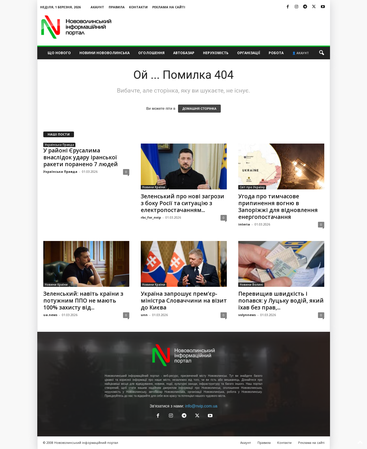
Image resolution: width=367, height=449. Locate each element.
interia (244, 224)
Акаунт (97, 7)
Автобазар (183, 52)
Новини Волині (251, 285)
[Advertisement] (225, 27)
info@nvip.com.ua (201, 406)
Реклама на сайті (168, 7)
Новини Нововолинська (104, 52)
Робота (276, 52)
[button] (321, 53)
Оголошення (151, 52)
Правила (117, 7)
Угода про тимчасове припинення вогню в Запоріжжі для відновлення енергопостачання (278, 207)
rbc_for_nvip (151, 217)
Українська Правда (59, 145)
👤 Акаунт (300, 53)
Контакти (138, 7)
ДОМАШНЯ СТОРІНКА (199, 108)
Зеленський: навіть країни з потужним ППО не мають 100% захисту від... (83, 300)
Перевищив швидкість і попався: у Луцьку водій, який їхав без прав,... (281, 300)
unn (144, 315)
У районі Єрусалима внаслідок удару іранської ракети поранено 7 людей (80, 157)
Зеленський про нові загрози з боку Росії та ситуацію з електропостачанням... (182, 203)
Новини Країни (153, 187)
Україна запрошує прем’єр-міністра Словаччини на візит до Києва (184, 300)
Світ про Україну (252, 187)
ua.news (50, 315)
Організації (248, 52)
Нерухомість (216, 52)
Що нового (59, 52)
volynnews (247, 315)
